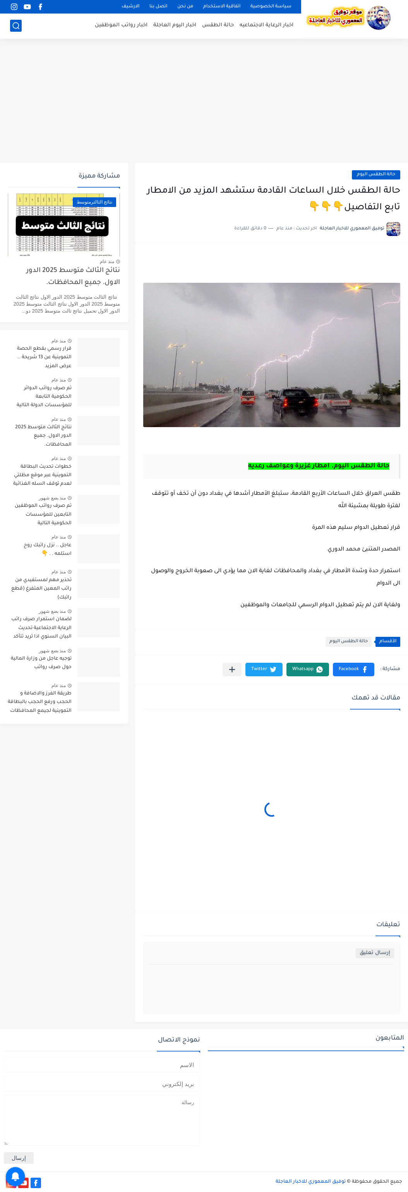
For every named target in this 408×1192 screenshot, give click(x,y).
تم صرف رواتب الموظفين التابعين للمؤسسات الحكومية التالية (43, 514)
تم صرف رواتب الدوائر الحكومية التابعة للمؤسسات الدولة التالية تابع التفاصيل (44, 398)
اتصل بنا (158, 6)
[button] (353, 669)
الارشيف (130, 6)
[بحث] (16, 26)
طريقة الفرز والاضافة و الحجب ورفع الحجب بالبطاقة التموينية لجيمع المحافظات (40, 702)
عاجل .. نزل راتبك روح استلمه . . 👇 (48, 550)
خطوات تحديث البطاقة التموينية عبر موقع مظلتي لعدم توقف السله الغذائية (42, 475)
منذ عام (107, 261)
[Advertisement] (204, 100)
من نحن (185, 6)
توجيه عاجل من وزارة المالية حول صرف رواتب (41, 663)
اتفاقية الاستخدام (221, 6)
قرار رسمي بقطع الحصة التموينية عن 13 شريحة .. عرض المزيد (44, 357)
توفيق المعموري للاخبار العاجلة (311, 1182)
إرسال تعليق (375, 953)
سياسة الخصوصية (270, 6)
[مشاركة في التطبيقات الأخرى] (232, 669)
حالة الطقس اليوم (376, 174)
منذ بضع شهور (52, 498)
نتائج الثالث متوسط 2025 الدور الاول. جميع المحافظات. (73, 276)
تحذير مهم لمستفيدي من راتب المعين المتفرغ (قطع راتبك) (41, 589)
